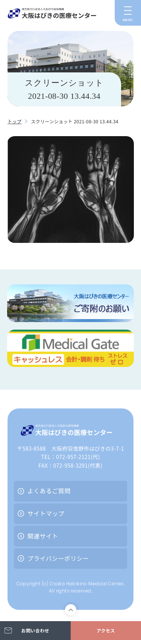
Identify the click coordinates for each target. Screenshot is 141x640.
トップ (14, 121)
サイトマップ (45, 513)
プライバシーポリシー (58, 558)
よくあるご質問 (49, 490)
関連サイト (42, 535)
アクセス (106, 630)
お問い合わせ (35, 630)
